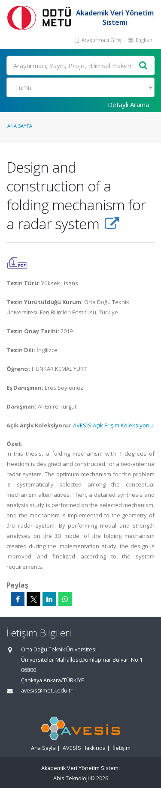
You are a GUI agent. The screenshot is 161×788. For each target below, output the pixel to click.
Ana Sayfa (19, 125)
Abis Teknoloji (71, 778)
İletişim (121, 748)
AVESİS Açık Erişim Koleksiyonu (113, 425)
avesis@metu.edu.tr (47, 690)
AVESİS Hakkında (84, 748)
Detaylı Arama (128, 104)
